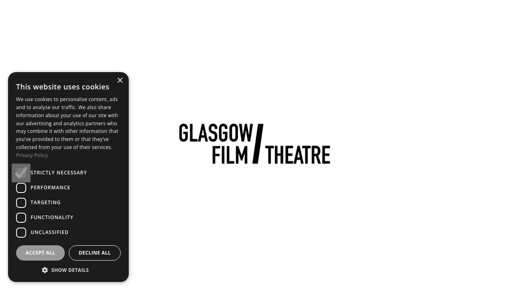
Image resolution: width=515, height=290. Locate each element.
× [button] (120, 81)
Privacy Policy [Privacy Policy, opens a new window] (32, 155)
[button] (68, 270)
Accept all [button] (41, 252)
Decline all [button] (95, 252)
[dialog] (68, 177)
